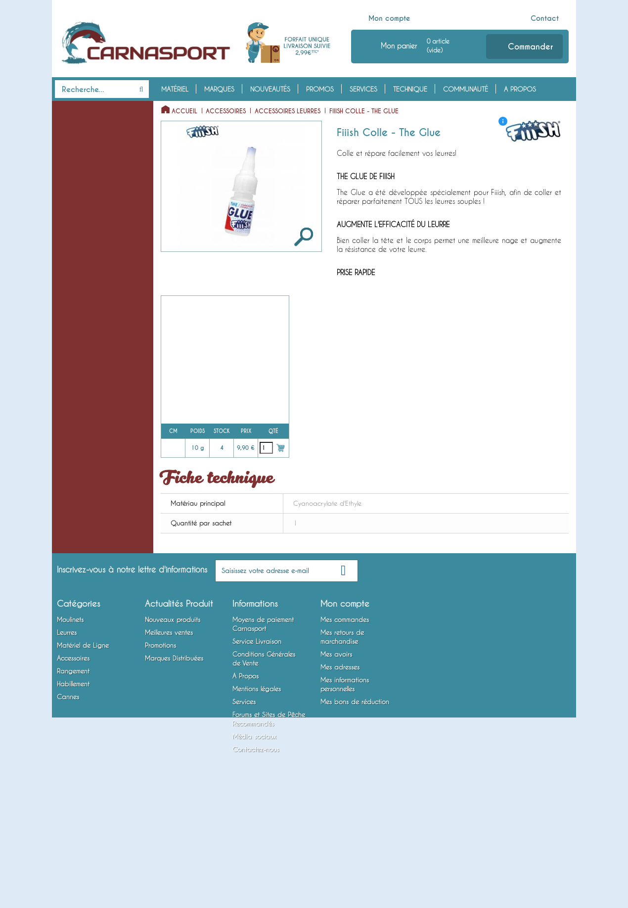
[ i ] (502, 121)
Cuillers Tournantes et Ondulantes (85, 208)
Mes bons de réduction (354, 798)
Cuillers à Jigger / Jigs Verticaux (86, 238)
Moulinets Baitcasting (85, 139)
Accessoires (78, 459)
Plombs (64, 398)
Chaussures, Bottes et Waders (85, 604)
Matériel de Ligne (87, 321)
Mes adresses (339, 763)
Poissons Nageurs (79, 186)
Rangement (75, 520)
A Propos (520, 89)
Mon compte (389, 18)
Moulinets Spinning (81, 124)
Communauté (465, 89)
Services (363, 89)
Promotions (160, 742)
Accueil (184, 111)
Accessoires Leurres (82, 474)
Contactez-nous (255, 846)
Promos (320, 89)
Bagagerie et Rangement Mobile (90, 543)
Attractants (70, 490)
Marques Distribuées (174, 755)
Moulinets (74, 108)
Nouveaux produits (172, 716)
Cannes (68, 626)
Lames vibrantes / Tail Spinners (85, 298)
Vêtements (69, 581)
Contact (545, 18)
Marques (219, 89)
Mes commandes (344, 716)
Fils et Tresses (73, 352)
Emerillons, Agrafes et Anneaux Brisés (85, 375)
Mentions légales (256, 785)
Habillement (76, 566)
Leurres (69, 154)
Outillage (68, 505)
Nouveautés (270, 89)
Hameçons (69, 428)
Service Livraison (256, 738)
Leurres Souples (76, 170)
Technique (410, 89)
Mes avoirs (336, 751)
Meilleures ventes (169, 729)
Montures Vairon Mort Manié (95, 444)
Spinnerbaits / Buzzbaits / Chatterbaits (91, 268)
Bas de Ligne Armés (82, 413)
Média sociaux (254, 833)
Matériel (174, 89)
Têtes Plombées (76, 337)
